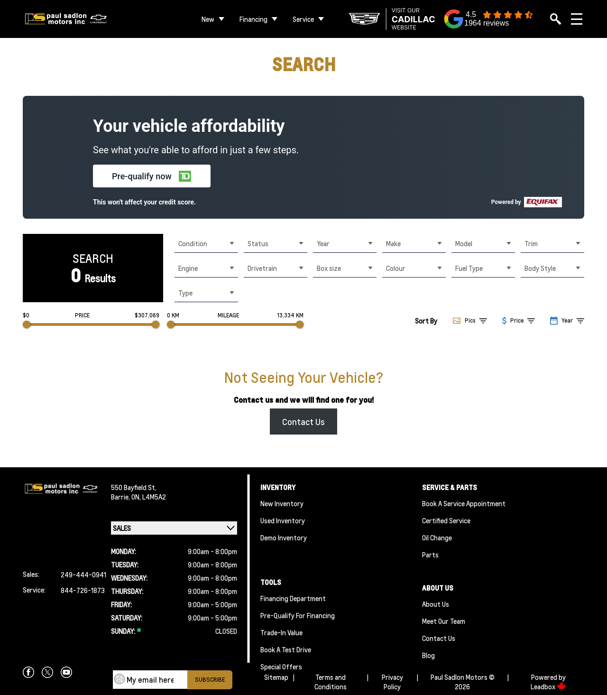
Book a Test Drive (285, 649)
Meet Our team (443, 621)
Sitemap (276, 677)
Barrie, (121, 496)
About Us (435, 604)
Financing (253, 19)
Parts (430, 554)
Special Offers (281, 666)
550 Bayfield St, (133, 487)
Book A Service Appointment (464, 503)
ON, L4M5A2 (148, 496)
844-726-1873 (83, 590)
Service (303, 19)
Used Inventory (282, 520)
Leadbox (548, 686)
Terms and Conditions (330, 682)
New (208, 19)
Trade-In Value (281, 632)
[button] (152, 176)
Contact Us (303, 421)
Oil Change (437, 537)
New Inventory (282, 503)
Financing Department (293, 598)
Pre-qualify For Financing (297, 615)
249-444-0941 (83, 574)
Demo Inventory (283, 537)
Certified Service (446, 520)
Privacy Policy (392, 682)
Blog (428, 655)
